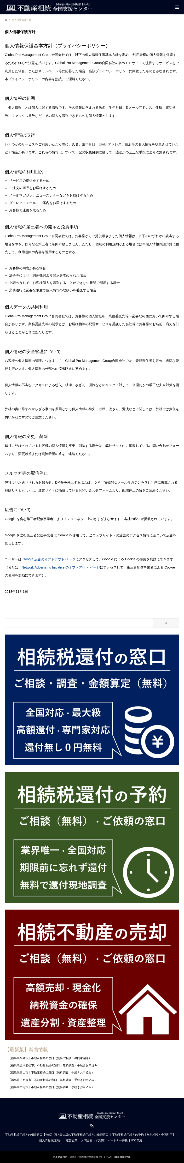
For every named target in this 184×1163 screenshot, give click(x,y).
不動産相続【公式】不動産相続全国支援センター (81, 1157)
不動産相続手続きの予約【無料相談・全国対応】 (143, 1134)
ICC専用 (136, 1140)
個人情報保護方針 (50, 1140)
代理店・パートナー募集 (112, 1140)
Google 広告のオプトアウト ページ (49, 559)
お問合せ (86, 1140)
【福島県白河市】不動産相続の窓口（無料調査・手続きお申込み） (51, 1087)
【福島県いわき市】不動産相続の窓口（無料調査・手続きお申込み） (52, 1080)
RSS (92, 1125)
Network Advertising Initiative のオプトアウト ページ (61, 567)
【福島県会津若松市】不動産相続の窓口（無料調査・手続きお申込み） (54, 1065)
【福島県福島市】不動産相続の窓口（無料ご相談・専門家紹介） (50, 1058)
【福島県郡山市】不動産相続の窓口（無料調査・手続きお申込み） (51, 1072)
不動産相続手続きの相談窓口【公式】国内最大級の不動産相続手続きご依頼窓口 (57, 1134)
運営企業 (71, 1140)
